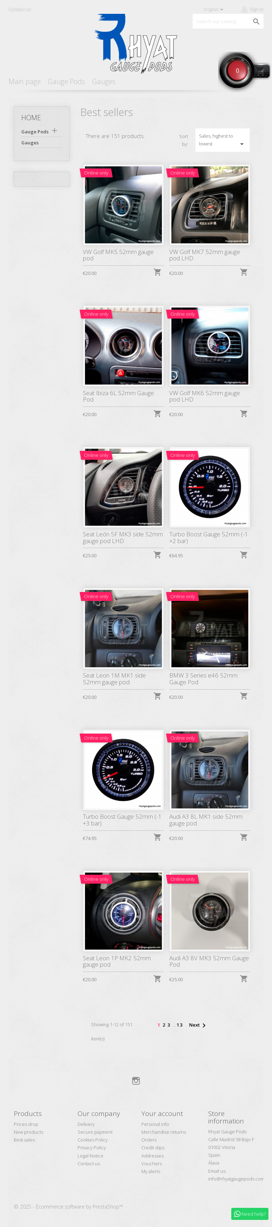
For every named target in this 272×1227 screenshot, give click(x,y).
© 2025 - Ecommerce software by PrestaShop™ (68, 1206)
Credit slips (152, 1147)
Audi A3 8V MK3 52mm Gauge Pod (209, 961)
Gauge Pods (66, 81)
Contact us (19, 9)
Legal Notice (90, 1156)
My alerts (150, 1171)
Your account (162, 1113)
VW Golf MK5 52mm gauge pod (118, 255)
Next (198, 1025)
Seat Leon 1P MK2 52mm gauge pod (117, 961)
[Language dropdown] (215, 9)
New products (28, 1132)
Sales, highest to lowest (222, 140)
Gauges (103, 81)
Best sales (24, 1140)
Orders (149, 1140)
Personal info (155, 1124)
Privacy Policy (92, 1147)
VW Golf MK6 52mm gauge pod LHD (204, 396)
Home (31, 117)
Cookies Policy (93, 1140)
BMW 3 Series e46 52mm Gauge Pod (203, 678)
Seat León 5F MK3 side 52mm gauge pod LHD (123, 537)
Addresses (152, 1156)
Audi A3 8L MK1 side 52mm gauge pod (206, 819)
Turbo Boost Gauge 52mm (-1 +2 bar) (208, 537)
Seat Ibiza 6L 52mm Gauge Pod (118, 396)
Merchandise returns (163, 1132)
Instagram (136, 1081)
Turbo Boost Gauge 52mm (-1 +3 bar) (122, 819)
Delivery (86, 1124)
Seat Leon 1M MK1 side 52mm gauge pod (114, 678)
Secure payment (95, 1132)
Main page (24, 81)
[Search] (228, 21)
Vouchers (151, 1163)
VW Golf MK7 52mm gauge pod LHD (204, 255)
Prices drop (26, 1124)
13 (180, 1025)
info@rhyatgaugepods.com (236, 1179)
